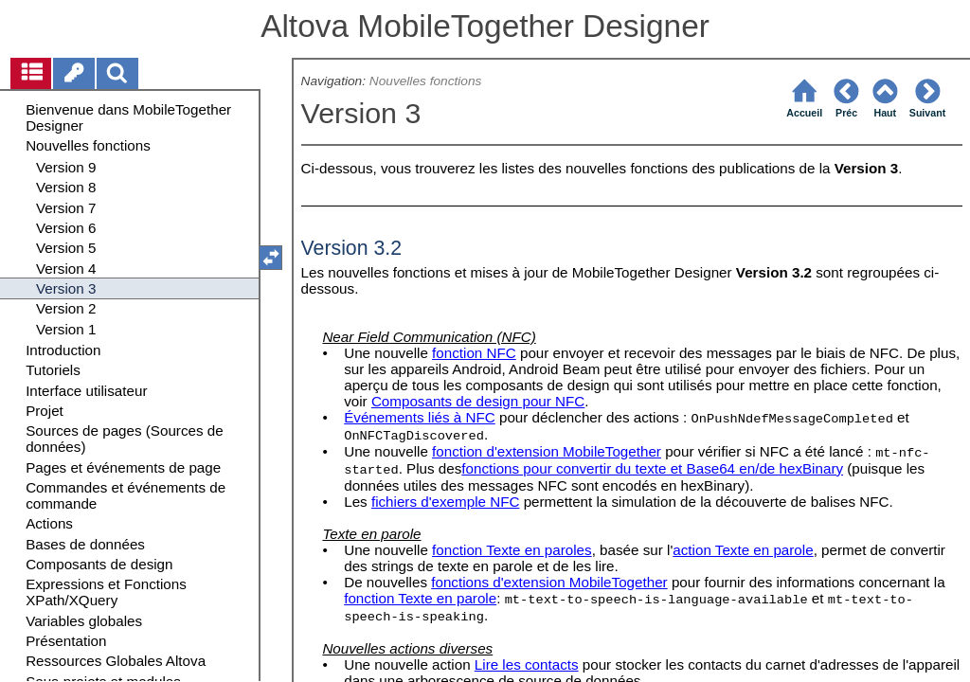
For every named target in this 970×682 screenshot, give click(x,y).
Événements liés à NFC (419, 417)
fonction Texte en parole (420, 598)
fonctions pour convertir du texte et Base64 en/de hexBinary (652, 468)
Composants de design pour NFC (477, 401)
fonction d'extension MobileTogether (546, 451)
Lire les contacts (527, 664)
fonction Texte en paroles (512, 550)
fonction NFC (474, 353)
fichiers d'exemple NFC (445, 502)
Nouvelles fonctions (425, 81)
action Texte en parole (743, 550)
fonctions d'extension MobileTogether (549, 582)
